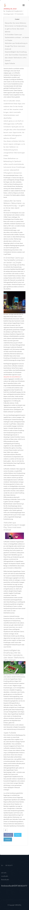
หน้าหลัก (3, 873)
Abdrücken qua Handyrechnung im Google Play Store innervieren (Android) (16, 46)
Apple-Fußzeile (10, 63)
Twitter (17, 835)
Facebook (8, 835)
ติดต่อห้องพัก (5, 880)
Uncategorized (8, 14)
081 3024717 (9, 866)
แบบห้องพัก (4, 877)
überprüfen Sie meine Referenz (12, 376)
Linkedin (7, 839)
